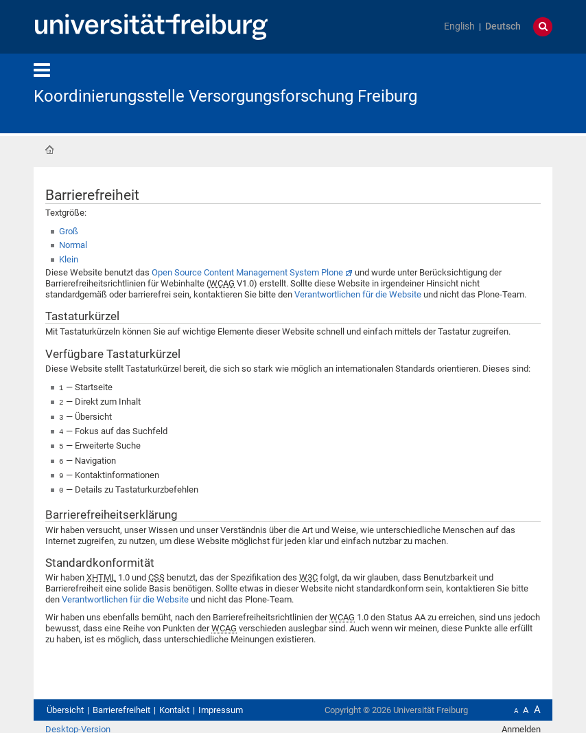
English (459, 26)
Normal (73, 245)
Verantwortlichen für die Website (357, 294)
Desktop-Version (77, 724)
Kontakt (174, 704)
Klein (68, 259)
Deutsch (503, 26)
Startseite (49, 150)
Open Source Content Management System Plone (247, 272)
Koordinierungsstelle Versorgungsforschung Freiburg (225, 96)
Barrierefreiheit (121, 704)
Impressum (220, 704)
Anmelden (521, 724)
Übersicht (65, 704)
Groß (68, 231)
